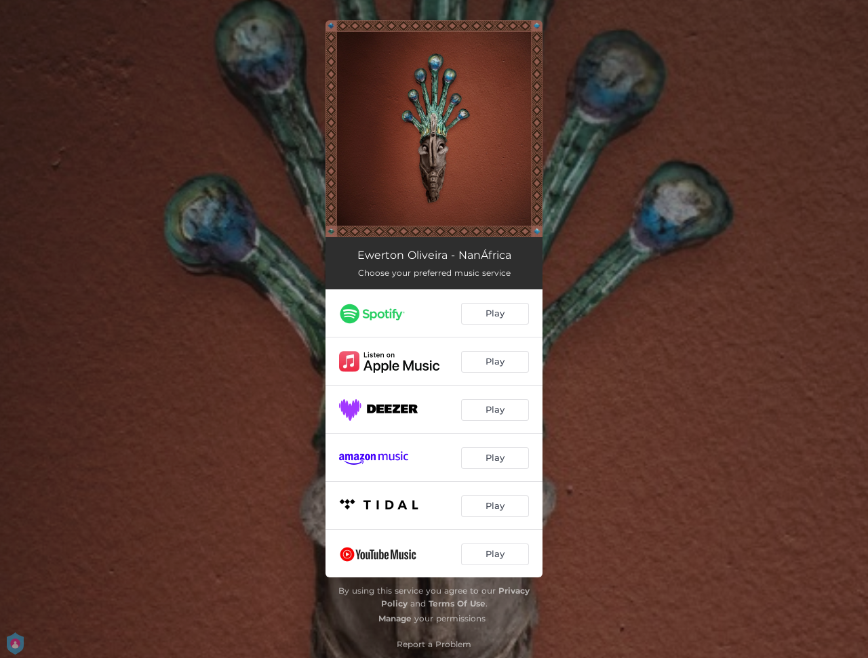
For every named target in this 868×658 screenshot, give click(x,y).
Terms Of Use (457, 603)
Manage (395, 618)
